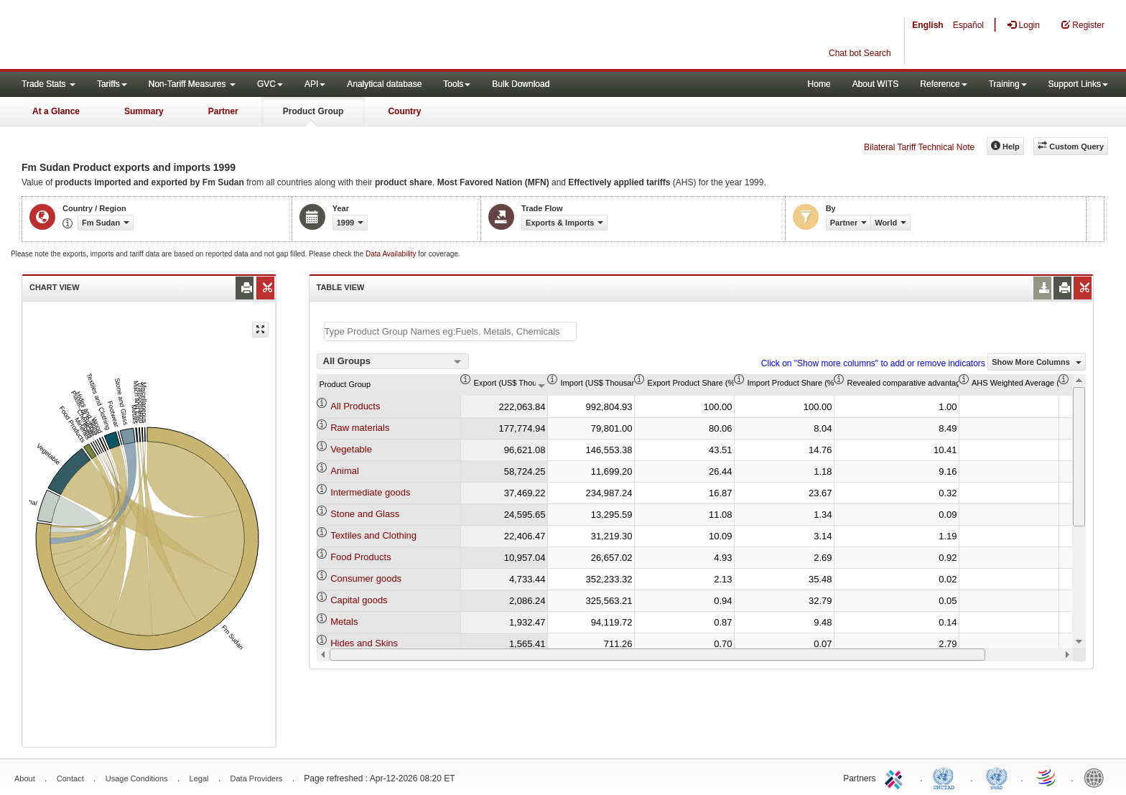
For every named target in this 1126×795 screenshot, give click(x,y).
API (314, 84)
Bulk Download (520, 84)
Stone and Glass (364, 513)
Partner (223, 111)
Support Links (1078, 84)
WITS (143, 36)
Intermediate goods (370, 492)
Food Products (360, 557)
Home (819, 84)
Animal (344, 470)
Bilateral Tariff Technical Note (919, 147)
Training (1008, 84)
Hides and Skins (364, 643)
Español (968, 25)
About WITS (875, 84)
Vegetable (351, 449)
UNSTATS (996, 777)
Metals (344, 621)
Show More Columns (1036, 362)
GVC (270, 84)
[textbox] (450, 331)
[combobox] (393, 361)
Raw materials (359, 427)
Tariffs (112, 84)
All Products (355, 406)
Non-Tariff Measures (192, 84)
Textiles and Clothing (373, 535)
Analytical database (384, 84)
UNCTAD (946, 777)
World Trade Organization (1047, 777)
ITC (896, 777)
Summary (144, 111)
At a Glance (56, 111)
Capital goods (359, 600)
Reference (943, 84)
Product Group (313, 111)
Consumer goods (365, 578)
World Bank (1097, 777)
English (927, 25)
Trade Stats (48, 84)
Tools (456, 84)
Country (404, 111)
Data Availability (392, 254)
